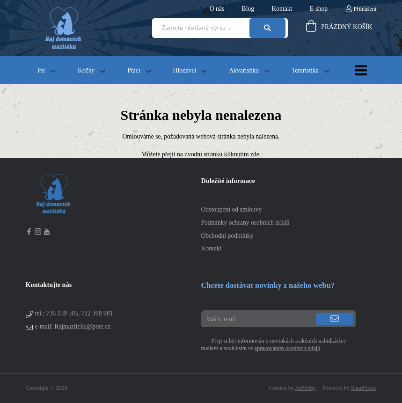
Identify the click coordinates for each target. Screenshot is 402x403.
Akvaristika (243, 70)
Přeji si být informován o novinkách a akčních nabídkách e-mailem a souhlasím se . (274, 344)
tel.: (74, 313)
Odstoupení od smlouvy (231, 209)
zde (254, 154)
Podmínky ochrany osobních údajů (245, 222)
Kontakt (211, 248)
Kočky (86, 70)
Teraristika (305, 70)
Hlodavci (185, 70)
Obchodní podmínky (227, 235)
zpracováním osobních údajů (288, 348)
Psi (41, 70)
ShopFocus (363, 388)
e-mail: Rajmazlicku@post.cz (72, 326)
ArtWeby (305, 388)
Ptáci (133, 70)
